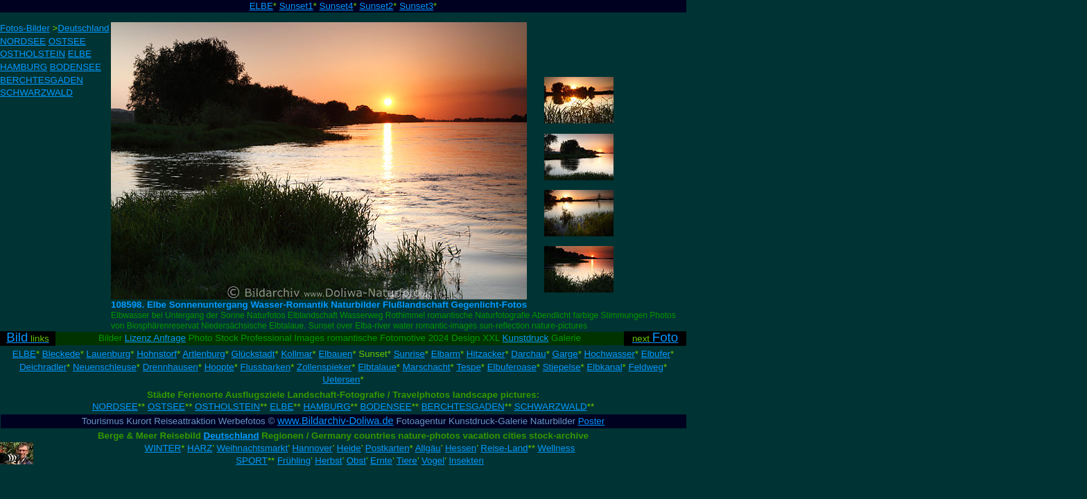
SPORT (252, 460)
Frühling (294, 460)
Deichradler (43, 367)
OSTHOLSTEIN (32, 54)
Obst (356, 460)
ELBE (261, 6)
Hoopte (219, 367)
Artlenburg (203, 354)
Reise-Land (504, 448)
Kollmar (296, 354)
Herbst (328, 460)
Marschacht (427, 367)
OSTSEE (67, 41)
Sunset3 (416, 6)
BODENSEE (75, 67)
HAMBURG (23, 67)
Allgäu (428, 448)
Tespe (468, 367)
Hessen (460, 448)
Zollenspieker (324, 367)
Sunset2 (376, 6)
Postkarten (387, 448)
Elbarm (445, 354)
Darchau (528, 354)
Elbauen (335, 354)
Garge (565, 354)
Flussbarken (266, 367)
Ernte (381, 460)
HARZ (199, 448)
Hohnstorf (157, 354)
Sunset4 (337, 6)
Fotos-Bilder (25, 28)
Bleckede (61, 354)
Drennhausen (170, 367)
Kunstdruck (526, 338)
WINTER (163, 448)
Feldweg (646, 367)
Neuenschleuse (105, 367)
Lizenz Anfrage (155, 338)
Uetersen (341, 379)
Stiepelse (562, 367)
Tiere (407, 460)
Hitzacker (486, 354)
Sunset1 (296, 6)
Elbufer (655, 354)
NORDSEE (23, 41)
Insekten (466, 460)
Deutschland (83, 28)
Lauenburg (109, 354)
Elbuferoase (512, 367)
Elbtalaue (377, 367)
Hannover (312, 448)
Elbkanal (604, 367)
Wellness (556, 448)
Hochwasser (609, 354)
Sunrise (409, 354)
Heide (349, 448)
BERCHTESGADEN (41, 80)
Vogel (432, 460)
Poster (591, 421)
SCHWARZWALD (36, 92)
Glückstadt (253, 354)
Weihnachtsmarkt (252, 448)
